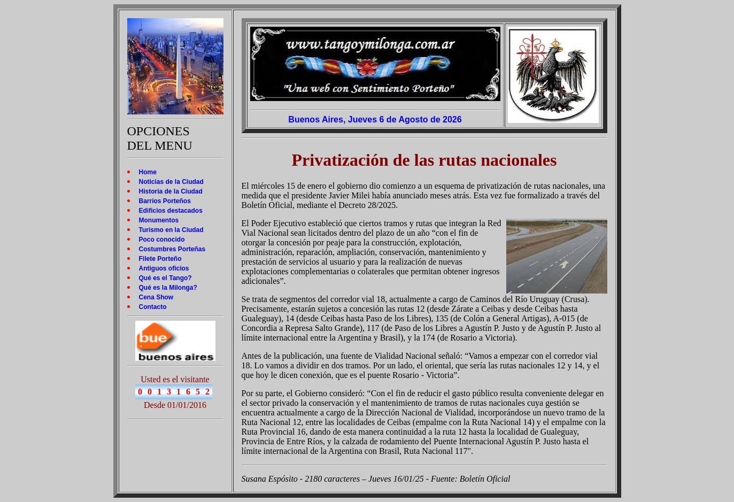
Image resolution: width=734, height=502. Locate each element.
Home (148, 172)
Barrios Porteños (165, 201)
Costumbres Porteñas (172, 249)
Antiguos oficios (164, 268)
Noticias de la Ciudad (171, 182)
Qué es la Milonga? (168, 287)
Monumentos (159, 220)
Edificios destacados (171, 210)
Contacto (153, 307)
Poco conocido (162, 239)
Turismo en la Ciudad (171, 230)
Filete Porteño (160, 258)
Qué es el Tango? (165, 278)
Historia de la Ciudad (171, 191)
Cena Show (156, 297)
